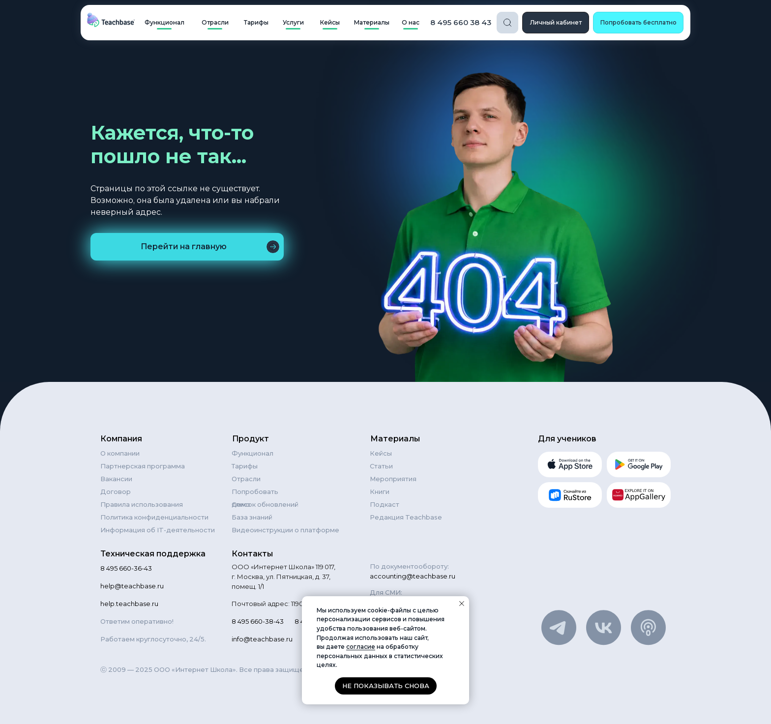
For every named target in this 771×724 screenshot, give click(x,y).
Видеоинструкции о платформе (285, 530)
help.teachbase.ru (129, 604)
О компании (120, 453)
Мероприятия (393, 479)
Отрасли (246, 479)
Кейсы (381, 453)
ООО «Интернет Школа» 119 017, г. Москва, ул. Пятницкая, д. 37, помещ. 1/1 (283, 576)
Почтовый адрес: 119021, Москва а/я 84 (295, 604)
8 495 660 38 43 (460, 22)
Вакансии (116, 479)
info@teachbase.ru (262, 639)
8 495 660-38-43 (258, 621)
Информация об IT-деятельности (157, 530)
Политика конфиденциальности (154, 517)
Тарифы (245, 466)
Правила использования (141, 504)
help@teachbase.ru (132, 586)
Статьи (381, 466)
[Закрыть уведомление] (462, 603)
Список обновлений (265, 504)
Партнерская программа (142, 466)
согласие (360, 646)
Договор (115, 491)
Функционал (252, 453)
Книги (379, 491)
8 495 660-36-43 (126, 568)
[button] (638, 22)
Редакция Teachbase (406, 517)
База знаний (252, 517)
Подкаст (384, 504)
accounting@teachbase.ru (412, 576)
